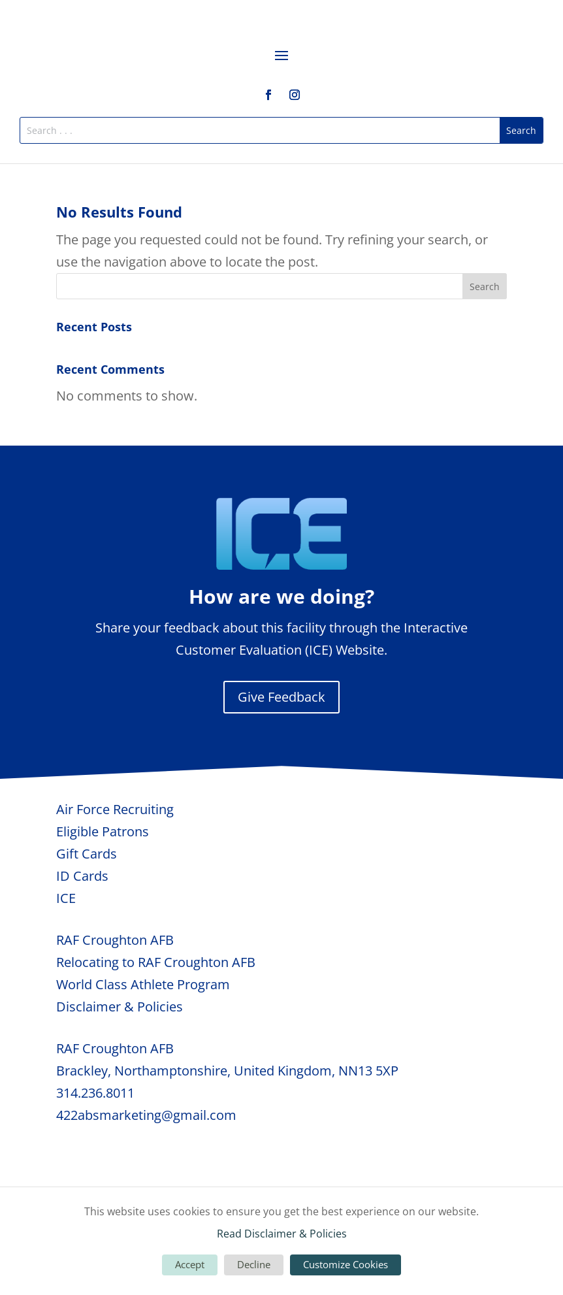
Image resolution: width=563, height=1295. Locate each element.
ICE (66, 898)
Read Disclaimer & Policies (282, 1233)
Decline (253, 1264)
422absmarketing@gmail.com (146, 1115)
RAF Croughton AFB (115, 940)
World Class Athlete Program (143, 984)
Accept (189, 1264)
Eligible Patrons (102, 831)
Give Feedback (281, 697)
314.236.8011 (95, 1093)
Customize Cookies (345, 1264)
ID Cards (82, 876)
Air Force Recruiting (115, 809)
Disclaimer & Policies (119, 1006)
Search (485, 286)
